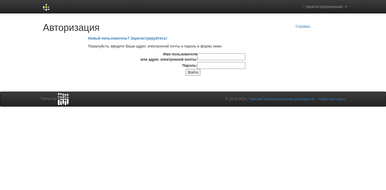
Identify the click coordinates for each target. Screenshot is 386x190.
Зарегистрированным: (325, 6)
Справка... (304, 26)
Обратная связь (332, 99)
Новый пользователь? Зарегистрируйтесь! (127, 38)
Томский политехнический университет (282, 99)
